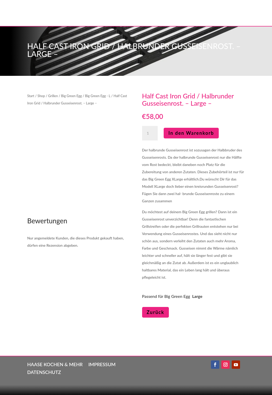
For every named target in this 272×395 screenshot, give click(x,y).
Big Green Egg (71, 96)
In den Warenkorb (191, 133)
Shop (41, 96)
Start (30, 96)
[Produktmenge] (150, 133)
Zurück (155, 312)
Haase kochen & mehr (55, 363)
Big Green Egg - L (97, 96)
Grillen (53, 96)
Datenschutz (44, 371)
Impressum (102, 363)
